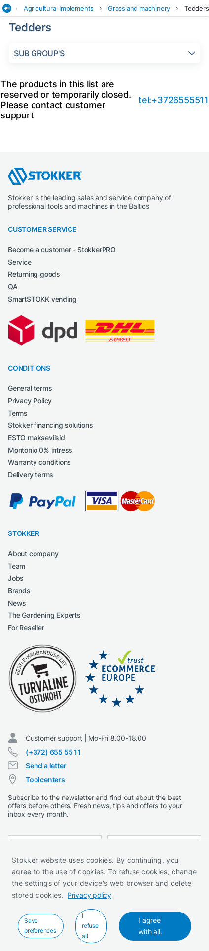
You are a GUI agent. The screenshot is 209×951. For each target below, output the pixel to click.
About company (33, 553)
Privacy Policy (30, 400)
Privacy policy (89, 895)
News (17, 603)
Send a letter (46, 765)
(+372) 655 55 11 (53, 752)
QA (13, 286)
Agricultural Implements (59, 8)
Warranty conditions (39, 462)
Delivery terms (30, 474)
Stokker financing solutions (50, 425)
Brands (19, 590)
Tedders (196, 8)
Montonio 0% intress (40, 450)
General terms (30, 388)
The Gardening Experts (44, 615)
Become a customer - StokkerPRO (62, 249)
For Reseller (26, 627)
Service (20, 262)
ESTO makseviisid (36, 437)
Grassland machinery (139, 8)
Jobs (16, 578)
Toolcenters (45, 779)
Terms (18, 413)
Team (16, 566)
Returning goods (34, 274)
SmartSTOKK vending (42, 299)
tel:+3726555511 (174, 100)
